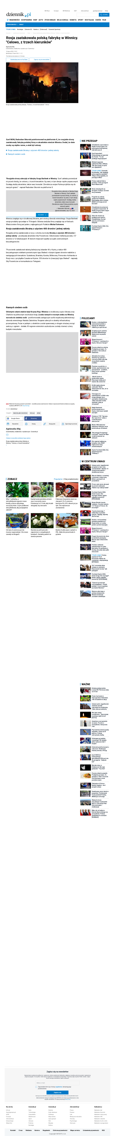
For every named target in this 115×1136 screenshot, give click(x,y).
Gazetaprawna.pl (11, 1112)
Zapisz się (57, 1092)
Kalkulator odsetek (99, 1118)
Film (50, 1121)
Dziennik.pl (32, 1107)
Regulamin (46, 1130)
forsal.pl (56, 11)
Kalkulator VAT (98, 1116)
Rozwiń (42, 215)
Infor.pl (8, 1110)
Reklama (29, 1130)
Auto (30, 1110)
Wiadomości (11, 24)
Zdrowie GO (28, 29)
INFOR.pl (47, 11)
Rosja (32, 413)
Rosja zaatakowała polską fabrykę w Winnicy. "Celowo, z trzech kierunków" (18, 443)
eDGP (7, 1114)
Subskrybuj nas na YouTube (17, 60)
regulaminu (58, 1087)
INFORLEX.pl (66, 11)
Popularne (58, 479)
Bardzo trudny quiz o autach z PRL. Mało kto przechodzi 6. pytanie (66, 532)
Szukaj (104, 15)
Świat (21, 24)
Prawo (72, 1110)
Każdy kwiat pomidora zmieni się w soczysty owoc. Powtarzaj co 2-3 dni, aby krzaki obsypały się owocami (42, 502)
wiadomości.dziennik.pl (19, 33)
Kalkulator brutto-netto (100, 1121)
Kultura (51, 1125)
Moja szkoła (52, 1116)
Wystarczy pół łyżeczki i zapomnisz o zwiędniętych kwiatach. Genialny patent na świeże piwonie (41, 533)
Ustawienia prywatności (91, 1130)
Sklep (106, 11)
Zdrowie (31, 1121)
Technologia (32, 1112)
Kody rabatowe (53, 1112)
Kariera (37, 1130)
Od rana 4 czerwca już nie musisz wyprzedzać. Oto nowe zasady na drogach (17, 532)
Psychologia (73, 1121)
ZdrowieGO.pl (85, 11)
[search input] (88, 15)
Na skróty (9, 1107)
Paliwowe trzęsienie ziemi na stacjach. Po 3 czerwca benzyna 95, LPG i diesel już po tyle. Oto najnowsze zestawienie (67, 503)
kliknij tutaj (67, 1099)
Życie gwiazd (52, 1118)
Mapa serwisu (75, 1130)
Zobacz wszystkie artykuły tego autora (18, 438)
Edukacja (51, 1114)
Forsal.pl (8, 1116)
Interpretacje (9, 1121)
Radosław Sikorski (20, 413)
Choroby (72, 1118)
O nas (21, 1130)
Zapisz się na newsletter (39, 60)
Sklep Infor (9, 1123)
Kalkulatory (98, 1107)
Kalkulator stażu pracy (100, 1114)
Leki (71, 1114)
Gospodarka (32, 1114)
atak (38, 413)
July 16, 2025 (70, 210)
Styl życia (72, 1123)
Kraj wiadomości (71, 479)
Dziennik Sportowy (54, 29)
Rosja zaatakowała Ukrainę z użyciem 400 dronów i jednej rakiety (33, 150)
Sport (30, 1118)
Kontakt (13, 1130)
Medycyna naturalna (75, 1116)
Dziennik (8, 33)
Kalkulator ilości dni (99, 1112)
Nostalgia (20, 29)
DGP (75, 11)
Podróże (31, 1123)
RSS (103, 1130)
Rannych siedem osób (16, 154)
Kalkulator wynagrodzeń (101, 1123)
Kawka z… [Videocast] (40, 29)
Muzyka (51, 1123)
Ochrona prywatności (60, 1130)
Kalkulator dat (98, 1110)
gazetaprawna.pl (97, 11)
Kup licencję (26, 405)
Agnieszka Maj (20, 47)
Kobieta (51, 1110)
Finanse (72, 1112)
